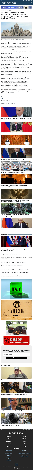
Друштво (9, 444)
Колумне (24, 439)
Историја (8, 452)
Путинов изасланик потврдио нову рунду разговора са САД (14, 269)
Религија (8, 455)
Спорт (24, 446)
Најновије (8, 436)
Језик (9, 458)
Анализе (8, 446)
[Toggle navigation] (31, 3)
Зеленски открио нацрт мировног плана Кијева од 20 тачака (14, 272)
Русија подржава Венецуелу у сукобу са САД (11, 275)
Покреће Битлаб (24, 456)
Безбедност (8, 443)
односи (13, 103)
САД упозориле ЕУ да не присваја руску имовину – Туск (14, 262)
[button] (31, 2)
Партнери (24, 450)
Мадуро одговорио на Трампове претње (10, 254)
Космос (24, 441)
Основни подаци (8, 450)
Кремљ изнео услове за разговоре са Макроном (12, 265)
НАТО (9, 103)
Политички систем (8, 453)
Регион (24, 436)
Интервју (24, 438)
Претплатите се (16, 357)
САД (6, 103)
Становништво (9, 456)
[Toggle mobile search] (28, 3)
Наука (24, 443)
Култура (24, 444)
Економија (8, 441)
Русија (10, 10)
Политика (9, 439)
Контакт (24, 452)
